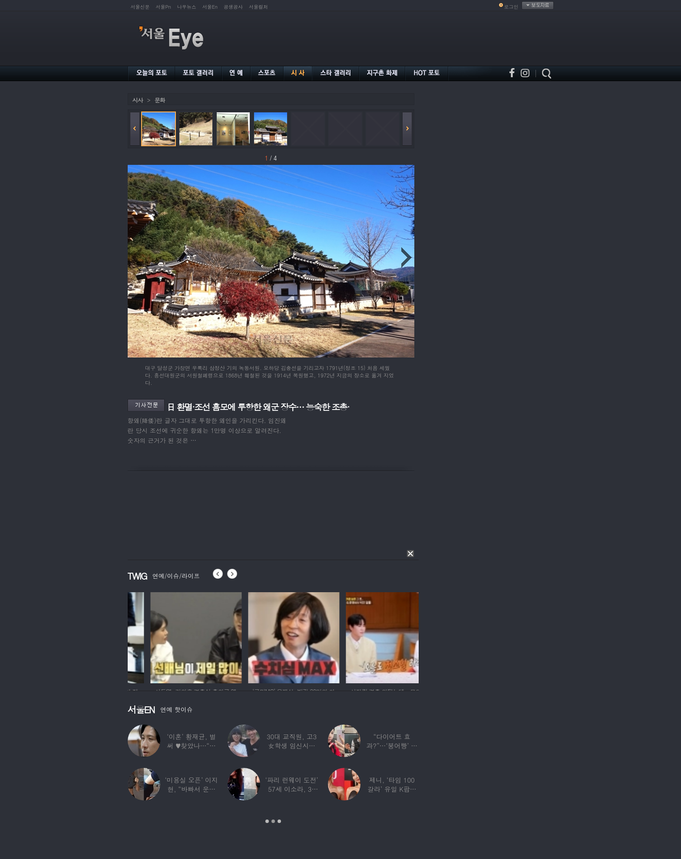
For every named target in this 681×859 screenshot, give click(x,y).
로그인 (511, 6)
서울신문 (140, 6)
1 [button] (267, 821)
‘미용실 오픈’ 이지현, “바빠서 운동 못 (191, 789)
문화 (160, 100)
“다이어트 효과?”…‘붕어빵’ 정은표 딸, (391, 745)
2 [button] (273, 821)
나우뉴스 (186, 6)
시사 (137, 100)
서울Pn (163, 6)
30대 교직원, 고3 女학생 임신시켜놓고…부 (291, 745)
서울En (210, 6)
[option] (158, 636)
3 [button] (279, 821)
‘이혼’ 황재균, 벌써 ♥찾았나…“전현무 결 (191, 745)
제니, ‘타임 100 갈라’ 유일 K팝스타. (391, 789)
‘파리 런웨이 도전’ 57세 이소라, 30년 (291, 789)
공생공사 (233, 6)
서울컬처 (258, 6)
